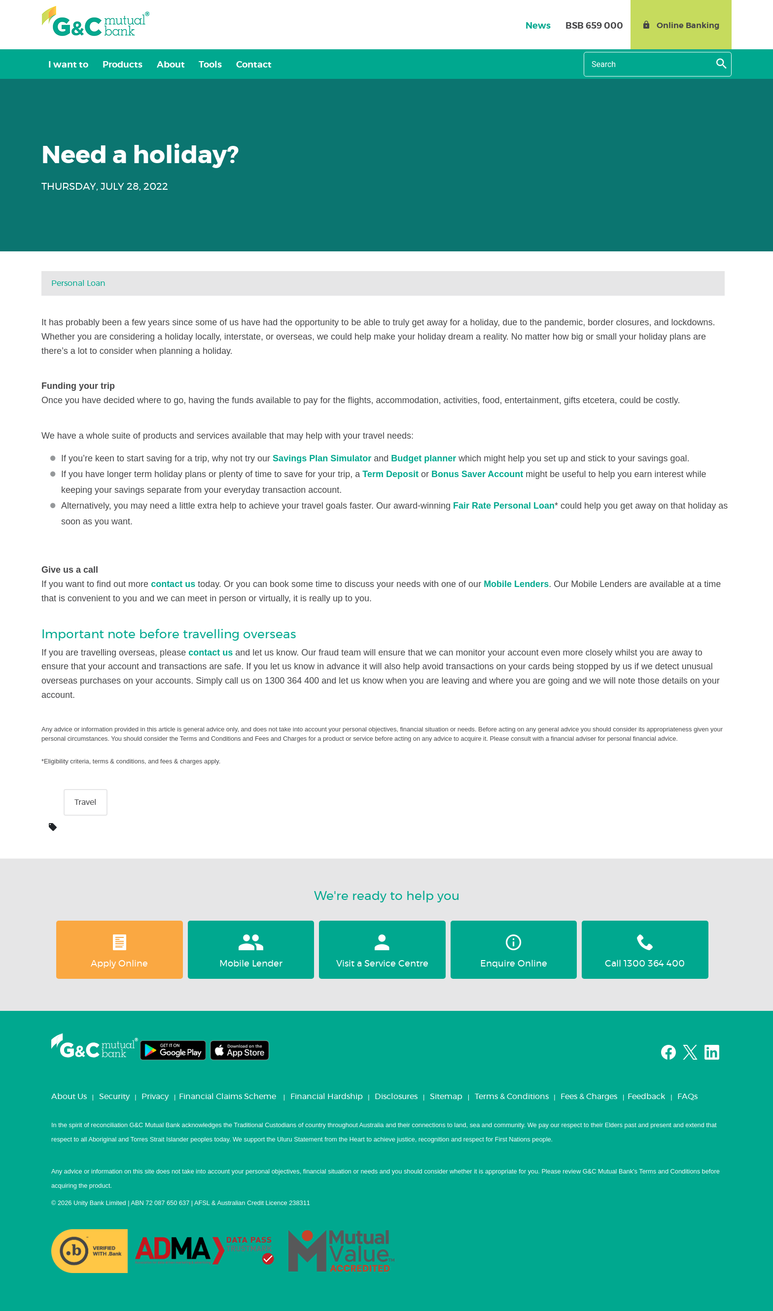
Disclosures (396, 1097)
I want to (67, 65)
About (165, 65)
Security (114, 1097)
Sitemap (446, 1097)
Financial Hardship (326, 1097)
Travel (85, 802)
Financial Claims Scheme (227, 1097)
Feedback (646, 1097)
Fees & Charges (589, 1097)
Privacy (155, 1097)
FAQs (687, 1097)
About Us (69, 1097)
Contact (243, 65)
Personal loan (78, 283)
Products (119, 65)
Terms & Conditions (512, 1097)
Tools (202, 65)
